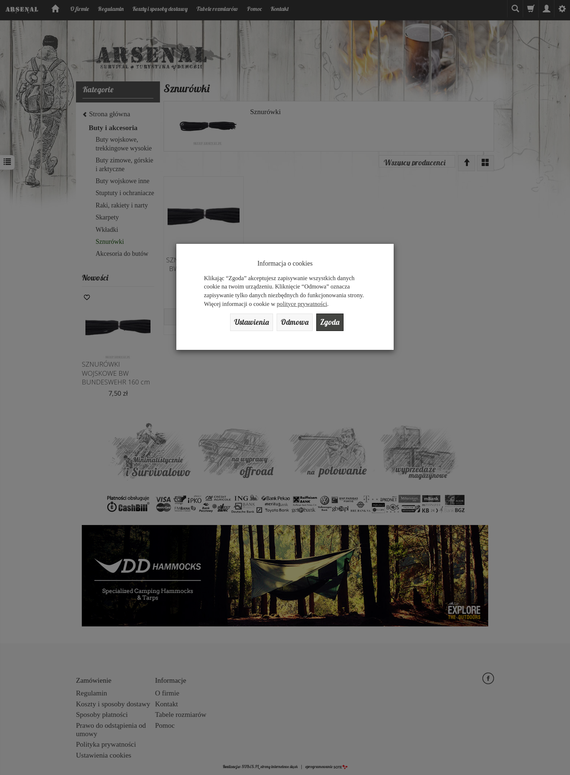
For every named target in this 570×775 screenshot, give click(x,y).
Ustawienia (251, 322)
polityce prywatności (302, 303)
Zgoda (330, 322)
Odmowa (295, 322)
